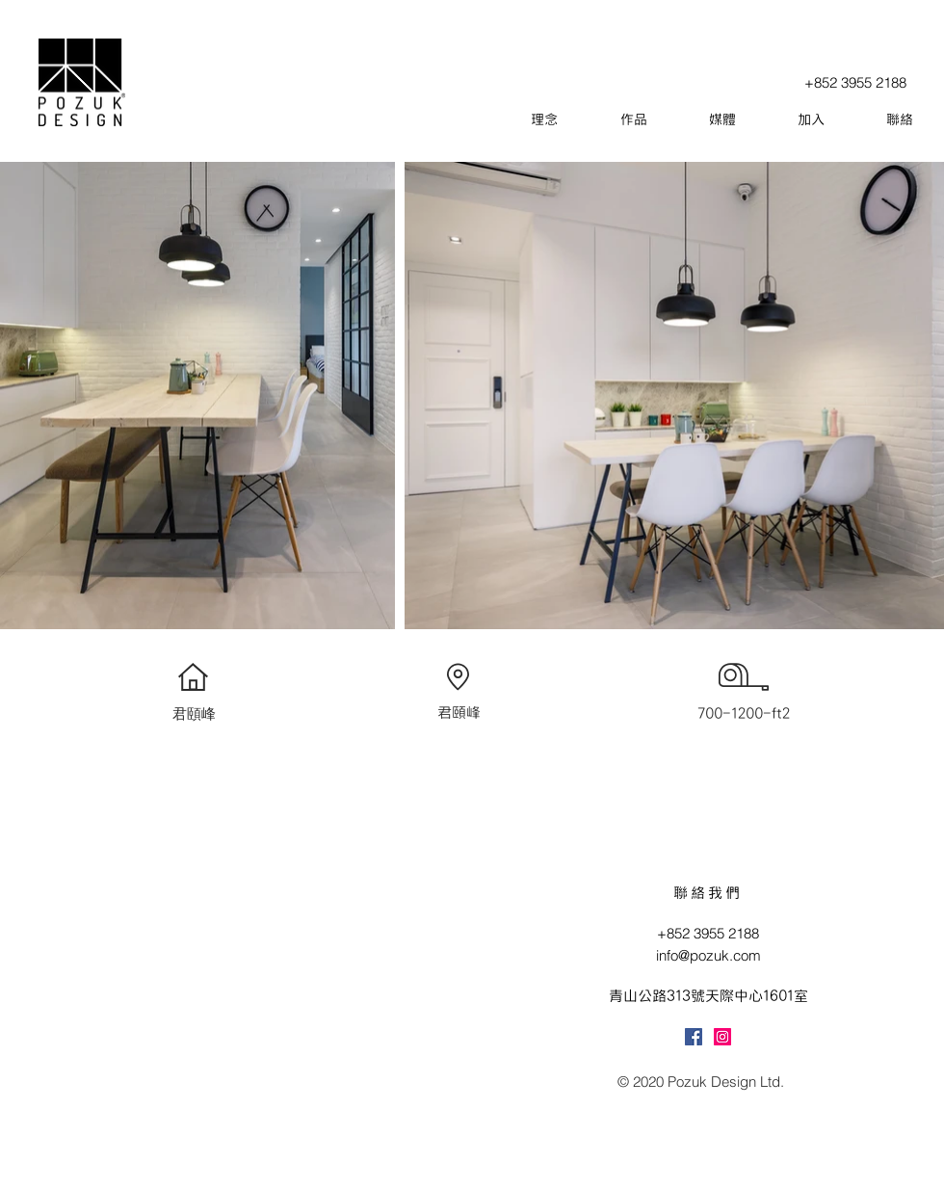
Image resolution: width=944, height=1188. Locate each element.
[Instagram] (722, 1036)
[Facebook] (693, 1036)
